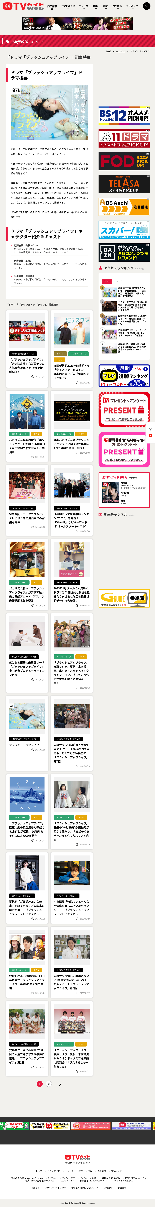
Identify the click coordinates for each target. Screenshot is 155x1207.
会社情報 (121, 1187)
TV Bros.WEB (68, 1178)
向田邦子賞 (52, 7)
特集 (95, 7)
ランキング (132, 7)
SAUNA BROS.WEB (111, 1178)
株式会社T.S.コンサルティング (94, 1180)
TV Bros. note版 (88, 1178)
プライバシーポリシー (55, 1187)
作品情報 (117, 7)
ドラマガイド (67, 7)
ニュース (83, 7)
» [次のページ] (60, 1084)
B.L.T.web (52, 1178)
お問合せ (108, 1187)
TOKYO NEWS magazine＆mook (27, 1178)
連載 (105, 7)
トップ (39, 1171)
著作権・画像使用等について (85, 1187)
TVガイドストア (67, 1180)
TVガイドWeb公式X (123, 1180)
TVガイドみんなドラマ (136, 1178)
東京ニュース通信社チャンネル (39, 1180)
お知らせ (35, 1187)
